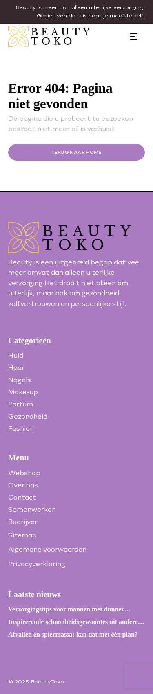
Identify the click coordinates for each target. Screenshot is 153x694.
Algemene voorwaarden (47, 549)
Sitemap (22, 535)
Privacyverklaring (36, 564)
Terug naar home (76, 152)
